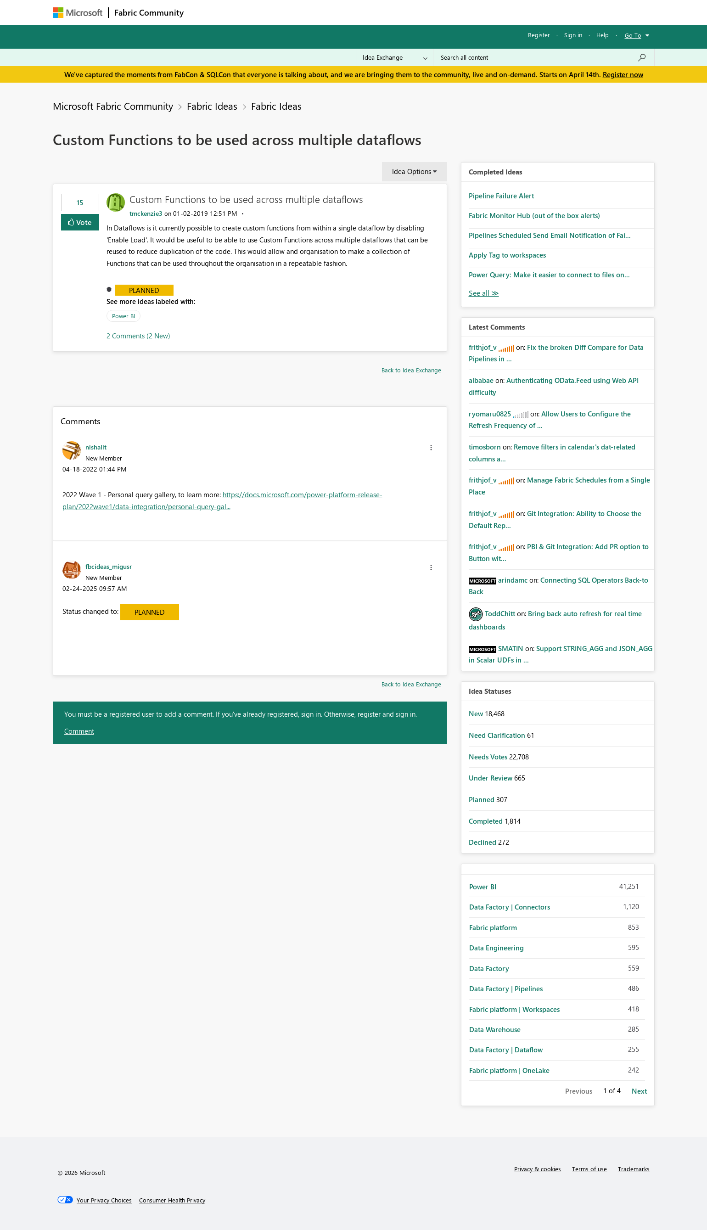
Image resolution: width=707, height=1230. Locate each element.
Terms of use (589, 1169)
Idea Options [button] (411, 171)
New (477, 713)
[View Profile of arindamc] (512, 579)
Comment (79, 731)
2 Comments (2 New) (138, 335)
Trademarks (634, 1169)
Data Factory (489, 968)
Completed (487, 821)
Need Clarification (498, 735)
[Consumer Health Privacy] (172, 1200)
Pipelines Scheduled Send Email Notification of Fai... (550, 235)
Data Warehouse (495, 1029)
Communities (323, 12)
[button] (431, 447)
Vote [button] (83, 222)
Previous (578, 1090)
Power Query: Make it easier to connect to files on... (549, 274)
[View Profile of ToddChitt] (500, 613)
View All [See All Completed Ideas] (484, 293)
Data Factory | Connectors (509, 906)
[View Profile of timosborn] (485, 446)
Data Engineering (496, 947)
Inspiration (245, 12)
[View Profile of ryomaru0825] (490, 413)
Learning (399, 12)
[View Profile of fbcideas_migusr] (108, 566)
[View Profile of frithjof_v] (483, 347)
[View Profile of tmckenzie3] (146, 213)
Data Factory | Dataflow (506, 1049)
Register (539, 35)
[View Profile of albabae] (481, 380)
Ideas (282, 12)
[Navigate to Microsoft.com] (77, 12)
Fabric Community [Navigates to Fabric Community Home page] (149, 12)
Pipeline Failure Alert (501, 195)
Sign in (573, 35)
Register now (623, 74)
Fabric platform (493, 927)
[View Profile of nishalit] (96, 446)
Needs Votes (489, 756)
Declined (483, 842)
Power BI (123, 316)
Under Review (491, 777)
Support (438, 12)
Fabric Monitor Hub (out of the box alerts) (534, 215)
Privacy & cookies (537, 1169)
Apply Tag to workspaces (507, 254)
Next (639, 1090)
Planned (144, 290)
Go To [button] (633, 35)
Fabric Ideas (212, 105)
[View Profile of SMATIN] (510, 648)
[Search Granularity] (395, 57)
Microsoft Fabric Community (113, 105)
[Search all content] (544, 57)
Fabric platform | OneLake (509, 1070)
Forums (204, 12)
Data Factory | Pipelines (506, 988)
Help (602, 35)
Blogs (364, 12)
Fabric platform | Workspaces (514, 1009)
